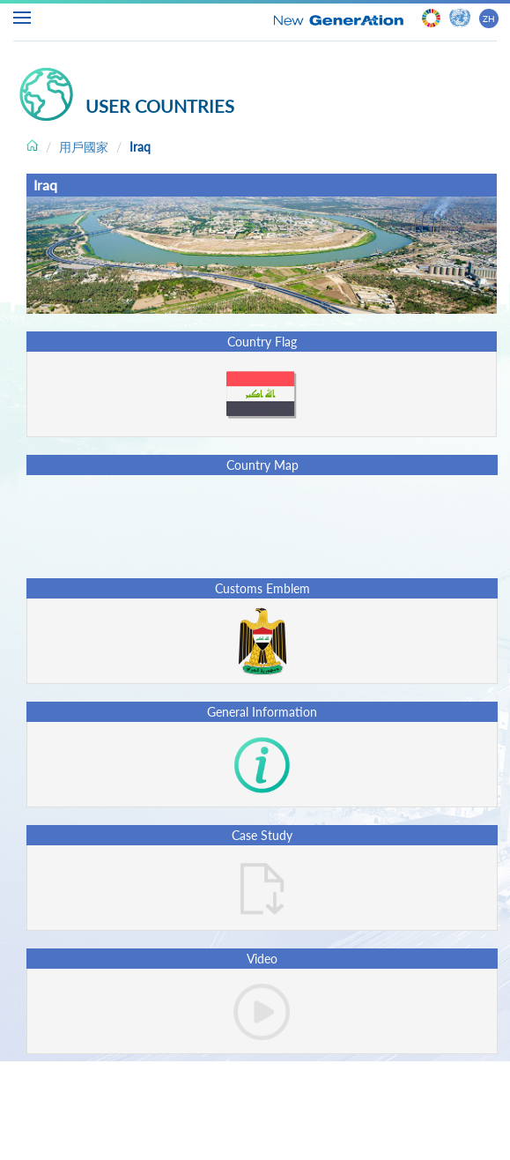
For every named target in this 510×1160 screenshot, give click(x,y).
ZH (489, 18)
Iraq (140, 146)
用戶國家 (83, 146)
